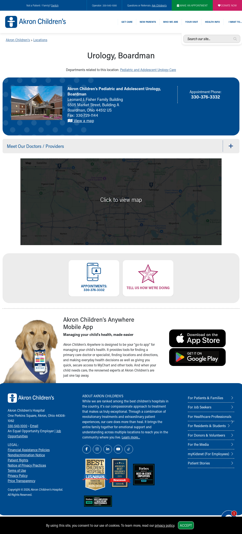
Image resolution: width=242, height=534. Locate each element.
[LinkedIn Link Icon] (107, 449)
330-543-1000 (17, 425)
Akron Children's (18, 40)
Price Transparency (21, 480)
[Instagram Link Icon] (97, 449)
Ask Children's (159, 5)
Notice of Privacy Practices (27, 465)
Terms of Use (17, 470)
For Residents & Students (207, 425)
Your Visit (191, 21)
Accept (186, 525)
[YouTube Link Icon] (118, 449)
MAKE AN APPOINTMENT (192, 5)
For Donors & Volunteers (206, 435)
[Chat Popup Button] (226, 515)
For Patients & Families (205, 397)
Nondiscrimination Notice (26, 455)
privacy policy (164, 525)
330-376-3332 (205, 96)
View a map (80, 120)
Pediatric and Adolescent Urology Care (148, 69)
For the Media (198, 444)
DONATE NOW (227, 5)
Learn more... (131, 437)
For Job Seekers (199, 407)
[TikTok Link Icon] (128, 449)
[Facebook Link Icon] (86, 449)
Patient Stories (199, 463)
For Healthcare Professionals (209, 416)
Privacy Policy (18, 475)
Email (34, 425)
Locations (40, 40)
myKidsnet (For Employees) (208, 453)
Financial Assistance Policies (29, 450)
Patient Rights (18, 460)
